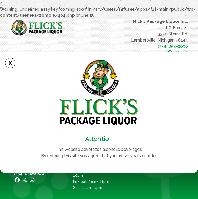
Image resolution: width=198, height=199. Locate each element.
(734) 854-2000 (173, 46)
